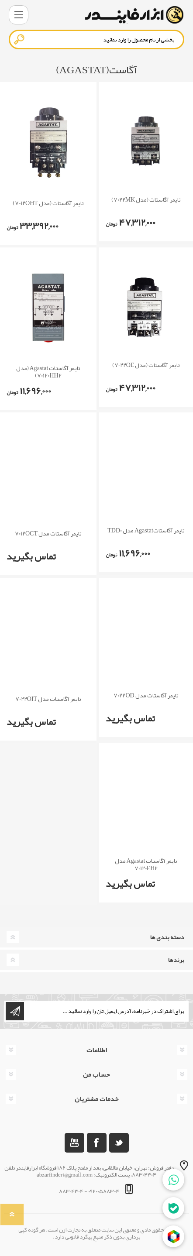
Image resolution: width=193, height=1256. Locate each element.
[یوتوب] (74, 1143)
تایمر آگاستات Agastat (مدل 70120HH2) (48, 371)
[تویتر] (119, 1143)
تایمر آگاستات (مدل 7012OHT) (48, 203)
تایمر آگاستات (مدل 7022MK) (146, 199)
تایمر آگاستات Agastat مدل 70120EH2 (146, 864)
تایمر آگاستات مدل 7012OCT (48, 533)
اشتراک (15, 1011)
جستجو (19, 39)
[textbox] (96, 39)
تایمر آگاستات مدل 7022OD (146, 695)
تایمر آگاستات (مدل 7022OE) (146, 365)
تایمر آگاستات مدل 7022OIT (48, 699)
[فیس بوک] (97, 1143)
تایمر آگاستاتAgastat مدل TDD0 (146, 530)
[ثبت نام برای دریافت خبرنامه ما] (105, 1011)
